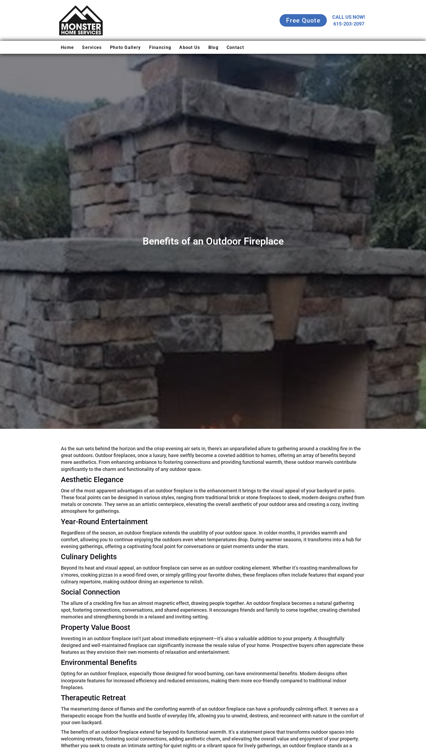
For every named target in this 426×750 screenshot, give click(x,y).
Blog (213, 47)
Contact (235, 47)
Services (92, 47)
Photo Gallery (125, 47)
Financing (160, 47)
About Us (189, 47)
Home (67, 47)
